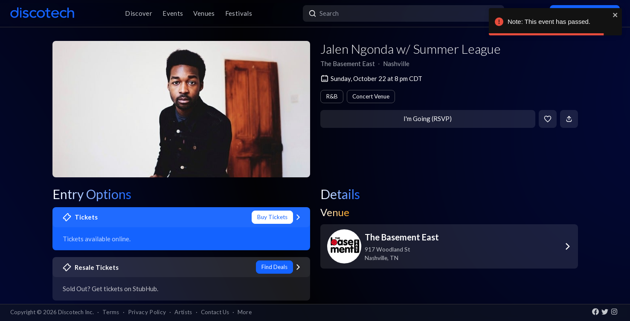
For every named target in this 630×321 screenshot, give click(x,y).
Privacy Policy (147, 312)
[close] (615, 15)
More (245, 312)
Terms (110, 312)
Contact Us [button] (215, 312)
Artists (183, 312)
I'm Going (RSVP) (428, 118)
